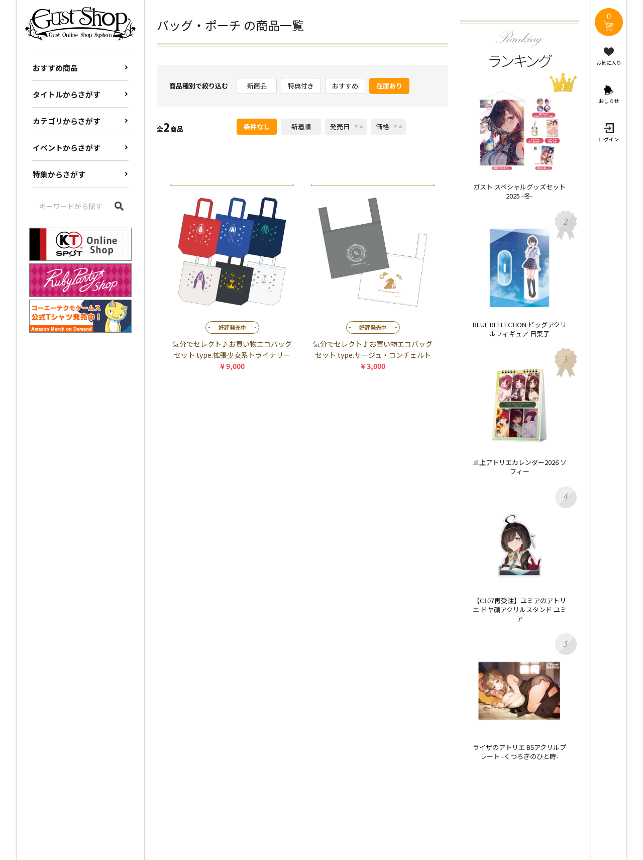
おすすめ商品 (55, 67)
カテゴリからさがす (66, 121)
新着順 (301, 126)
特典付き (301, 85)
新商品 (257, 85)
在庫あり (389, 85)
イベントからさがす (66, 147)
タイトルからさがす (66, 94)
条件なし (257, 126)
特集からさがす (59, 174)
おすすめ (345, 85)
